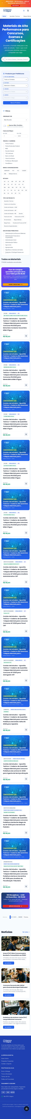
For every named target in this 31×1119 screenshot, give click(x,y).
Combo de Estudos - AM (10, 210)
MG (9, 187)
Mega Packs (7, 223)
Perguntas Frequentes (7, 1061)
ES (15, 184)
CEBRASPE (6, 170)
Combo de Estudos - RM (10, 213)
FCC (18, 170)
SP (15, 193)
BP (23, 181)
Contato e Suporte (6, 1063)
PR (11, 190)
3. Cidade (6, 89)
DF (12, 184)
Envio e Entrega (5, 1071)
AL (8, 181)
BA (20, 181)
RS (4, 193)
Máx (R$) (19, 133)
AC (4, 181)
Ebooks (21, 213)
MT (16, 187)
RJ (15, 190)
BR (4, 184)
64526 (20, 917)
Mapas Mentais (17, 219)
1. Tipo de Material (8, 76)
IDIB (5, 173)
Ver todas (26, 932)
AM (12, 181)
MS (12, 187)
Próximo (26, 917)
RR (26, 190)
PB (24, 187)
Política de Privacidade (7, 1079)
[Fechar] (29, 4)
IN (22, 184)
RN (18, 190)
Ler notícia (8, 963)
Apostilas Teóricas (15, 16)
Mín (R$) (5, 133)
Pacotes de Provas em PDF (19, 223)
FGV (13, 170)
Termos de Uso (5, 1076)
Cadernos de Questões (10, 204)
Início (4, 16)
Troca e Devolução (6, 1074)
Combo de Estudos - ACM (10, 207)
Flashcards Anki (8, 216)
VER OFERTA (15, 5)
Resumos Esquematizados (10, 226)
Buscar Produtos (15, 102)
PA (20, 187)
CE (8, 184)
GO (19, 184)
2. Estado (6, 82)
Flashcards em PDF (19, 216)
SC (8, 193)
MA (5, 187)
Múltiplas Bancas (13, 173)
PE (4, 190)
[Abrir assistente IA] (26, 1108)
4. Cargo (5, 95)
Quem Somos (5, 1058)
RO (22, 190)
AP (16, 181)
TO (19, 193)
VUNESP (24, 170)
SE (12, 193)
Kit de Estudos (7, 219)
